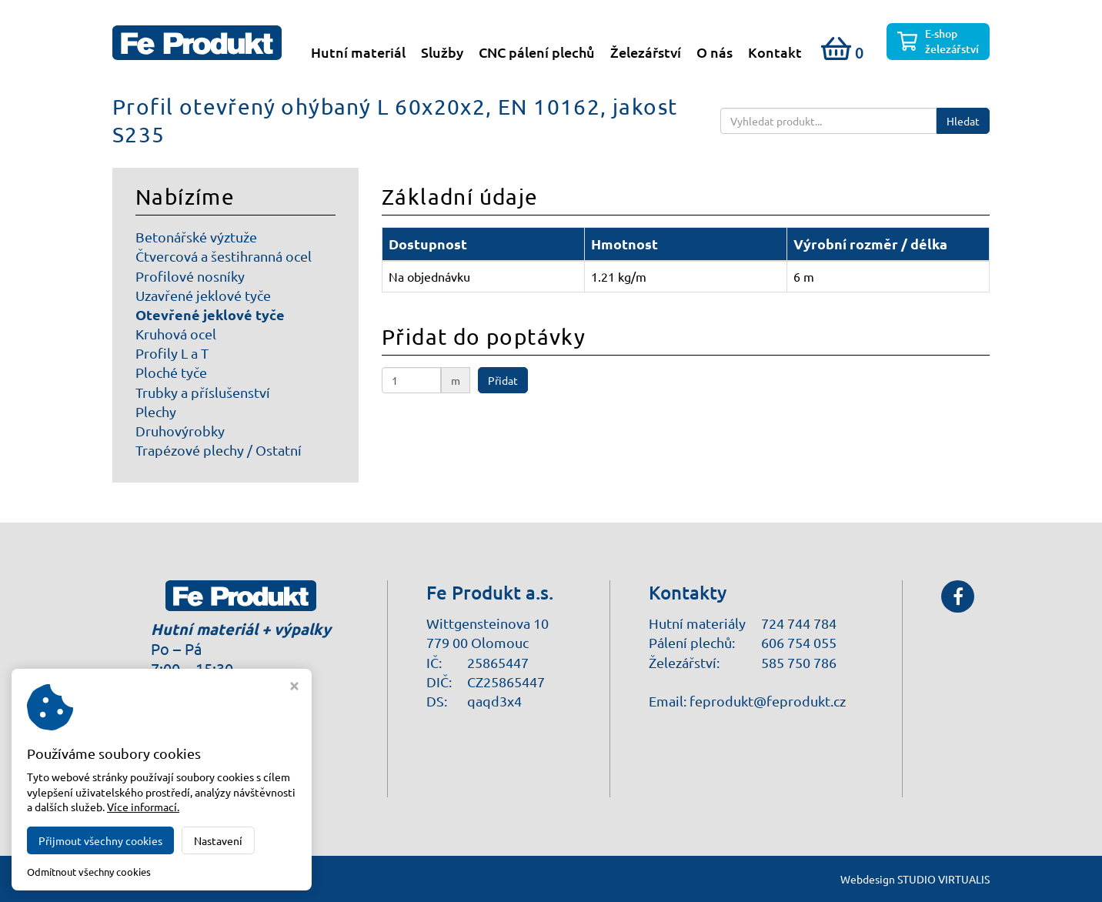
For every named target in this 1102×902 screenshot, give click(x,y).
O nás (714, 52)
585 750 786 (799, 662)
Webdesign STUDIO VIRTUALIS (915, 879)
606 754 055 (799, 643)
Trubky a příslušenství (202, 393)
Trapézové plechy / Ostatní (218, 451)
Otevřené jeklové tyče (210, 315)
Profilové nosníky (190, 277)
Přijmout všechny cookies (100, 840)
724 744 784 (799, 624)
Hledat (963, 122)
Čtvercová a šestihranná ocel (223, 257)
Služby (442, 52)
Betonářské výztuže (196, 237)
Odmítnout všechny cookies (89, 872)
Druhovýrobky (180, 431)
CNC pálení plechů (537, 52)
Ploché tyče (171, 373)
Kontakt (775, 52)
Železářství (645, 52)
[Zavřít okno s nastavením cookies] (294, 687)
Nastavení (218, 840)
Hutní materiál (358, 52)
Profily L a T (172, 354)
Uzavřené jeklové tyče (203, 296)
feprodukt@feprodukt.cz (768, 701)
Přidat (503, 381)
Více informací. (143, 806)
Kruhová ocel (175, 334)
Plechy (155, 412)
